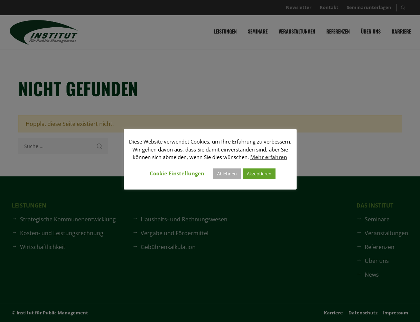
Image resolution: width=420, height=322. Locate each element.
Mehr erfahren (268, 157)
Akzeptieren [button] (259, 174)
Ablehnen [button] (227, 174)
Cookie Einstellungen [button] (177, 173)
